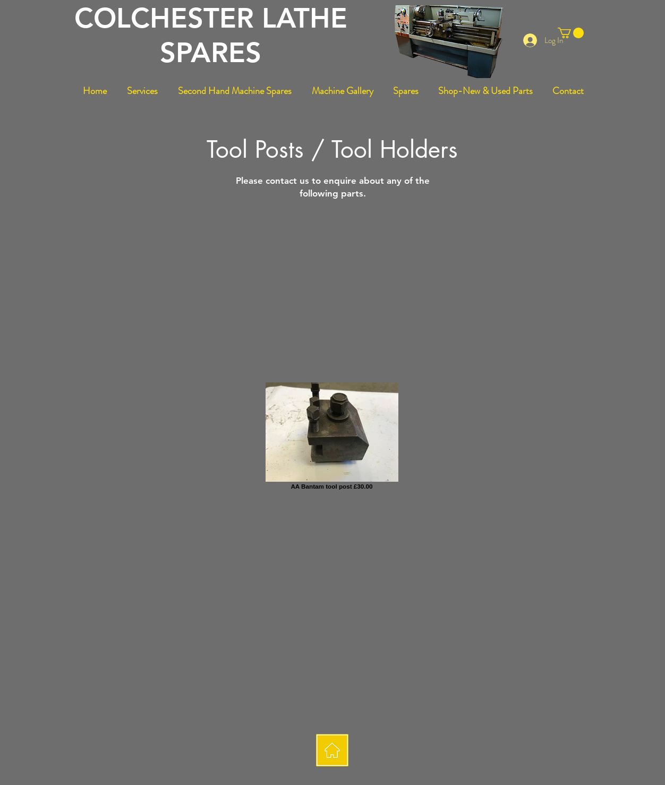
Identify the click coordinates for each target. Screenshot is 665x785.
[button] (571, 33)
